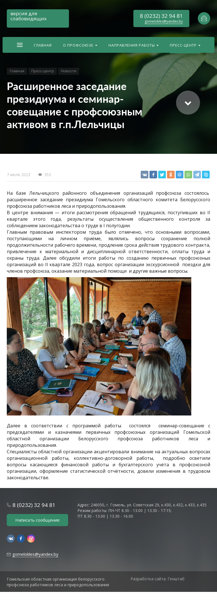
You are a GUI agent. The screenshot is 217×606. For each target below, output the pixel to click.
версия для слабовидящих (28, 16)
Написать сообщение (37, 520)
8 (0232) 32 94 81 (161, 15)
